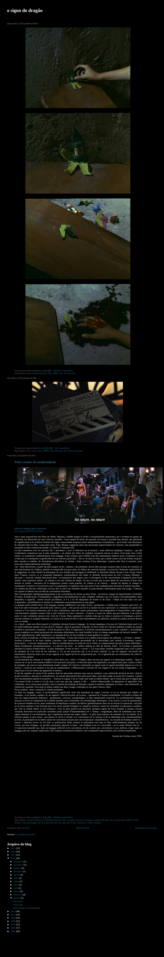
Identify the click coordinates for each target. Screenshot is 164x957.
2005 (13, 931)
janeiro (17, 898)
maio (16, 884)
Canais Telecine (34, 820)
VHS (89, 822)
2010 (13, 914)
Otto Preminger (29, 822)
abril (15, 888)
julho (16, 878)
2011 (13, 911)
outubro (17, 868)
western (97, 822)
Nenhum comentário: (63, 370)
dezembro (18, 861)
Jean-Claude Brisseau (37, 373)
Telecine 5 (81, 822)
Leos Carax (37, 450)
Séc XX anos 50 (61, 822)
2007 (13, 924)
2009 (13, 917)
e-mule (71, 820)
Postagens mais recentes (18, 828)
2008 (13, 921)
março (16, 891)
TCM (73, 822)
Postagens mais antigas (146, 828)
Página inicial (82, 828)
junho (16, 881)
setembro (18, 871)
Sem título (18, 901)
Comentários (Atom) (25, 834)
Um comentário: (62, 448)
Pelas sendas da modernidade (35, 462)
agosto (16, 874)
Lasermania (119, 820)
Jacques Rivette (101, 820)
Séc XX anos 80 (67, 373)
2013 (13, 855)
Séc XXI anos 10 (58, 450)
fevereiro (18, 894)
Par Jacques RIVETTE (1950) (30, 529)
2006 (13, 928)
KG (50, 373)
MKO (55, 373)
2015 (13, 848)
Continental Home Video (54, 820)
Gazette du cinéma (84, 820)
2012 (13, 858)
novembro (18, 864)
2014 (13, 851)
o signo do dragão (25, 10)
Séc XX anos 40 (45, 822)
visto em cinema (75, 450)
